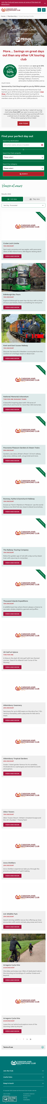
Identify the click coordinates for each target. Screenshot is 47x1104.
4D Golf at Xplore (10, 652)
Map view (35, 199)
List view (12, 199)
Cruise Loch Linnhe (11, 243)
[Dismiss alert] (45, 3)
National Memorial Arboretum (16, 397)
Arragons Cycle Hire (11, 965)
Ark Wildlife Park (10, 914)
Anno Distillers (9, 863)
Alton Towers (8, 812)
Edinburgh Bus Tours (11, 294)
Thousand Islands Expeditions (15, 601)
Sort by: (6, 205)
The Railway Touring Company (16, 550)
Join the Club (8, 1071)
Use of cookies (6, 1093)
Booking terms (26, 1095)
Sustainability (26, 1099)
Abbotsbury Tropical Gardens (15, 758)
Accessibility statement (28, 1093)
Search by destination (11, 141)
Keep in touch (8, 1083)
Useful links (7, 1077)
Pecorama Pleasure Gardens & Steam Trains (21, 448)
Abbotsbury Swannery (12, 705)
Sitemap (25, 1097)
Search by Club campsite (12, 153)
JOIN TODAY (23, 123)
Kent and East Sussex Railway (15, 345)
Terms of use (8, 1047)
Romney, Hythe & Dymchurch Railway (19, 499)
